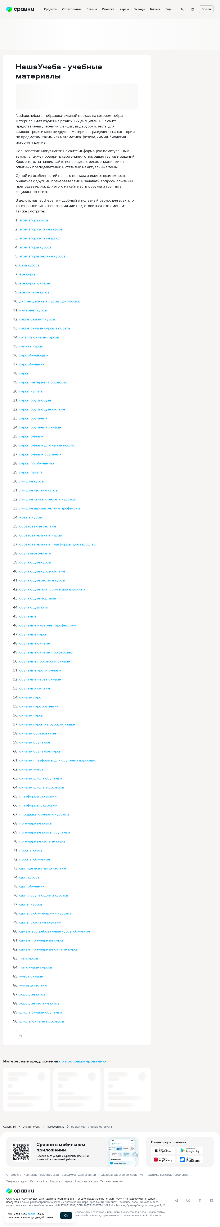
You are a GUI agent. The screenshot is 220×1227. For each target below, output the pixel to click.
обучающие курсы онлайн (42, 571)
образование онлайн (37, 526)
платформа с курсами (38, 796)
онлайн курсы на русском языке (47, 724)
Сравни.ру (9, 1126)
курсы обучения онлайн (40, 427)
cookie (31, 1213)
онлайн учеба (31, 769)
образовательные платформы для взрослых (57, 544)
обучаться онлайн (35, 553)
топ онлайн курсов (35, 967)
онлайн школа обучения (40, 778)
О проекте (13, 1175)
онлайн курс (30, 697)
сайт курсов (29, 877)
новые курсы (30, 517)
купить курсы (31, 346)
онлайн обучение (34, 742)
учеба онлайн (31, 976)
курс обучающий (34, 355)
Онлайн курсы (31, 1126)
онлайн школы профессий (42, 787)
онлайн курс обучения (39, 706)
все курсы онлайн (34, 283)
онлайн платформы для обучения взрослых (57, 760)
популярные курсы (36, 823)
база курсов (29, 265)
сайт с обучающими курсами (44, 895)
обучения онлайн (34, 688)
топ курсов (28, 958)
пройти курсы (31, 850)
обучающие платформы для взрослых (52, 589)
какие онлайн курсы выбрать (44, 328)
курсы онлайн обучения (40, 454)
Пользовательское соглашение (120, 1175)
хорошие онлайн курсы (39, 1003)
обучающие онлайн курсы (42, 580)
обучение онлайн (34, 643)
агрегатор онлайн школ (39, 238)
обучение (27, 616)
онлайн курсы (31, 715)
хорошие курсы (32, 994)
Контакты (30, 1175)
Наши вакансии (86, 1181)
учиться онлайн (33, 985)
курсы (24, 373)
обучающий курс (34, 607)
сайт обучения (32, 886)
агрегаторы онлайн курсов (42, 256)
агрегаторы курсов (35, 247)
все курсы (27, 274)
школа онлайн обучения (40, 1012)
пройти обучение (34, 859)
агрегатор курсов (34, 220)
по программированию (82, 1061)
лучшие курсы (31, 481)
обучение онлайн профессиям (46, 652)
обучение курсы (33, 634)
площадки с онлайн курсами (44, 814)
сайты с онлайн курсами (40, 922)
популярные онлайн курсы (42, 841)
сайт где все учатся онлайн (42, 868)
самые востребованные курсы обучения (54, 931)
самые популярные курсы (41, 940)
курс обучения (32, 364)
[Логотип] (103, 1191)
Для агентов (87, 1175)
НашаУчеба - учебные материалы (92, 1126)
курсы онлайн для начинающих (47, 445)
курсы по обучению (36, 463)
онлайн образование (37, 733)
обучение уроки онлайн (40, 670)
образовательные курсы (40, 535)
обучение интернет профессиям (47, 625)
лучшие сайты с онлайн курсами (47, 499)
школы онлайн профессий (42, 1021)
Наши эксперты (61, 1181)
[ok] (200, 1201)
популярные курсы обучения (44, 832)
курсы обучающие (35, 400)
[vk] (188, 1201)
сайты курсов (30, 904)
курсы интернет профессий (43, 382)
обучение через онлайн (40, 679)
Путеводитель (55, 1126)
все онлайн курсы (34, 292)
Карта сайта (39, 1181)
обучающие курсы (35, 562)
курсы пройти (31, 472)
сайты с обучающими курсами (45, 913)
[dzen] (212, 1201)
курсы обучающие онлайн (42, 409)
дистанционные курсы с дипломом (50, 301)
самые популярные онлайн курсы (48, 949)
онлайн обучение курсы (40, 751)
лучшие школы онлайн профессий (49, 508)
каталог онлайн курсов (39, 337)
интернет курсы (33, 310)
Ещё (169, 9)
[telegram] (176, 1201)
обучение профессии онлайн (45, 661)
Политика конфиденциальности (168, 1175)
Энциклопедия (16, 1181)
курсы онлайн (31, 436)
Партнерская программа (58, 1175)
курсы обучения (33, 418)
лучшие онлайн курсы (38, 490)
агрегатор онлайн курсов (41, 229)
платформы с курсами (38, 805)
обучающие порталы (37, 598)
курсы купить (31, 391)
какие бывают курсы (37, 319)
